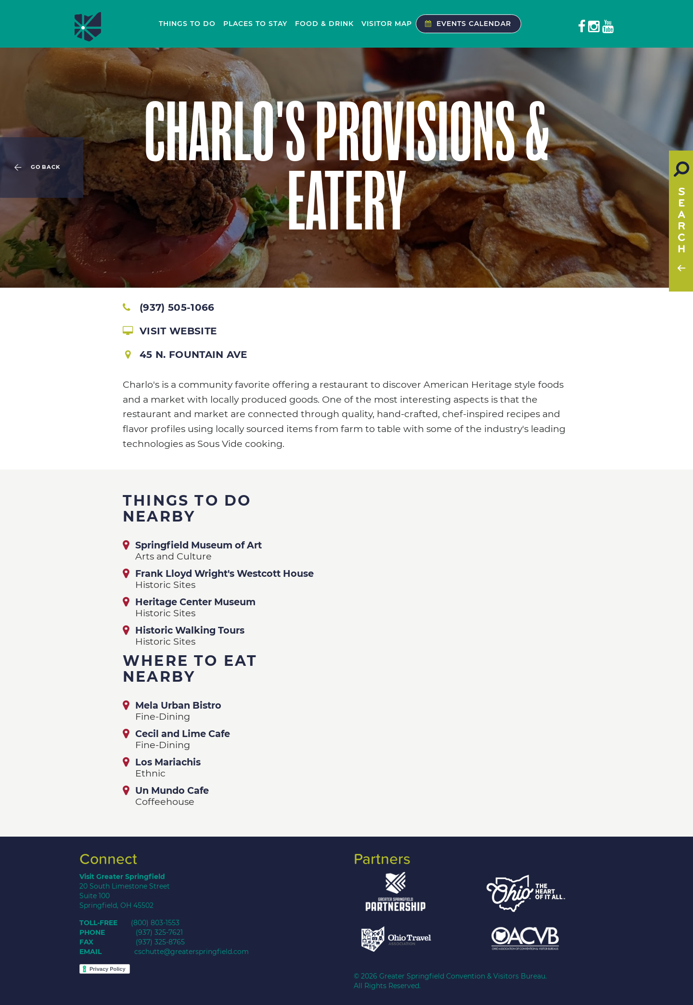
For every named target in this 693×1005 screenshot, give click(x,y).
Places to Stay (255, 23)
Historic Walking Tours (189, 630)
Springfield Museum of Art (198, 545)
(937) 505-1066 (168, 307)
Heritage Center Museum (195, 602)
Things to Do (187, 23)
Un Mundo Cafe (172, 790)
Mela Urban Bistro (178, 705)
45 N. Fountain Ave (186, 354)
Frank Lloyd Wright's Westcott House (224, 573)
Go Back (45, 167)
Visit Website (170, 331)
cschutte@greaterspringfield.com (191, 951)
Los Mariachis (168, 762)
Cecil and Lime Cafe (182, 733)
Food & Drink (324, 23)
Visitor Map (386, 23)
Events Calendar (465, 23)
